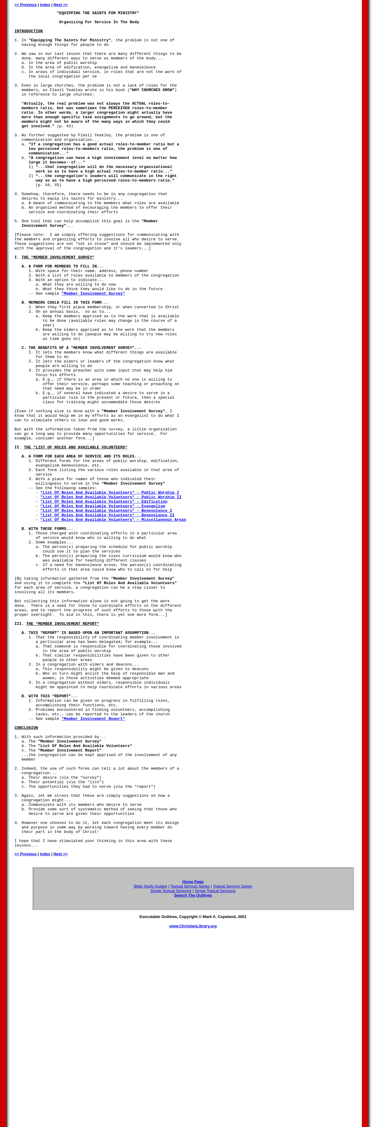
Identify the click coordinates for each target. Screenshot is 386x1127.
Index (45, 4)
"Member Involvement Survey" (93, 350)
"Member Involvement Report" (93, 860)
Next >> (60, 4)
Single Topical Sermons (215, 1058)
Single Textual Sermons (170, 1058)
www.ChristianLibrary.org (193, 1093)
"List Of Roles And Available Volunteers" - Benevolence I (106, 610)
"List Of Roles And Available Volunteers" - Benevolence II (107, 616)
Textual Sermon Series (190, 1053)
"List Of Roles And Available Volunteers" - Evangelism (102, 605)
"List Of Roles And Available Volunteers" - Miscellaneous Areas (113, 621)
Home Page (193, 1049)
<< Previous (25, 4)
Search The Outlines (193, 1062)
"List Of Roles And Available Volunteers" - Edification (103, 600)
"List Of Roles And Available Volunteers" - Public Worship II (111, 594)
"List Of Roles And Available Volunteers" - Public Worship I (109, 589)
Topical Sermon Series (232, 1053)
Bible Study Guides (150, 1053)
